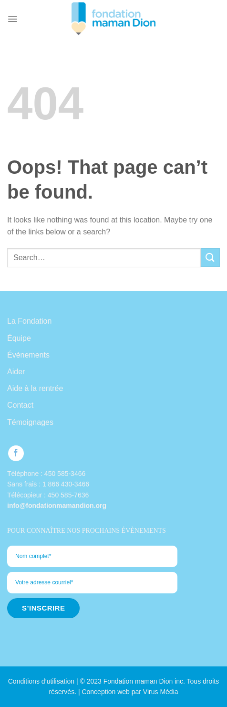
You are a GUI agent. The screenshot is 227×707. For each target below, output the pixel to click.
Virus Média (160, 692)
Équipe (19, 338)
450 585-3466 (64, 473)
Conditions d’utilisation (41, 681)
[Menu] (12, 19)
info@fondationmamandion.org (56, 505)
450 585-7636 (68, 495)
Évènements (28, 355)
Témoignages (30, 422)
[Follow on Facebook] (16, 453)
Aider (16, 372)
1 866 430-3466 (65, 484)
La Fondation (29, 321)
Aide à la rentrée (35, 388)
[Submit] (210, 257)
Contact (20, 405)
